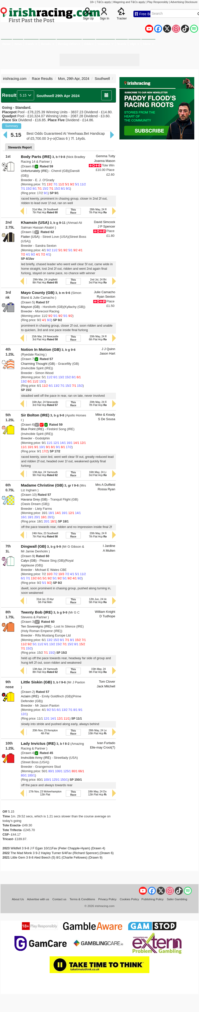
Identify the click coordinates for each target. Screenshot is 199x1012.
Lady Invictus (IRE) (38, 743)
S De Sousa (106, 419)
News (18, 44)
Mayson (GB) (30, 307)
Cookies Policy (129, 899)
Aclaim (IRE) (30, 696)
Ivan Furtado (106, 743)
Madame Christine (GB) (42, 485)
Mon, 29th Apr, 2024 (73, 79)
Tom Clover (107, 681)
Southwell (102, 79)
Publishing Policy (152, 899)
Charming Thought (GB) (38, 364)
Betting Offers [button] (69, 44)
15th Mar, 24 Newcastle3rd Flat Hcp (45, 338)
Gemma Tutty (105, 156)
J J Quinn (108, 349)
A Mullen (109, 550)
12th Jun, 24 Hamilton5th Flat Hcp (101, 601)
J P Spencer (106, 226)
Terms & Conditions (82, 899)
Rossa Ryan (106, 489)
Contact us (59, 899)
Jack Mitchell (106, 686)
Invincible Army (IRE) (36, 757)
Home (6, 44)
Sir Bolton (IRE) (35, 415)
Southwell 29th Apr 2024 (58, 96)
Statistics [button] (105, 44)
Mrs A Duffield (105, 485)
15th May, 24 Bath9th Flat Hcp (101, 670)
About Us (18, 899)
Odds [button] (89, 44)
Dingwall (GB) (33, 546)
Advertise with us (38, 899)
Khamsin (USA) (35, 222)
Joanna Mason (104, 161)
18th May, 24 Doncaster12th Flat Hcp (101, 793)
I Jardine (109, 546)
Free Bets (144, 14)
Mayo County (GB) (38, 292)
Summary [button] (11, 126)
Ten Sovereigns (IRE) (36, 626)
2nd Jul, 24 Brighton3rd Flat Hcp (101, 281)
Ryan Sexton (106, 296)
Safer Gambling (177, 899)
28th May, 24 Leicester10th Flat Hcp (101, 732)
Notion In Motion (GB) (41, 349)
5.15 (25, 95)
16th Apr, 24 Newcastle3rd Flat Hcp (45, 403)
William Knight (105, 612)
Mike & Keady (105, 414)
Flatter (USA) (30, 237)
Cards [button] (31, 44)
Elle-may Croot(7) (102, 747)
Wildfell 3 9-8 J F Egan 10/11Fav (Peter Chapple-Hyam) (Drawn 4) (57, 848)
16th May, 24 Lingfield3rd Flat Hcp (101, 474)
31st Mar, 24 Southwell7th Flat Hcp (45, 211)
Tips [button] (134, 44)
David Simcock (104, 222)
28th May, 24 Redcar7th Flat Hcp (101, 211)
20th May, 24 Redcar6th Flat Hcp (101, 338)
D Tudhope (107, 616)
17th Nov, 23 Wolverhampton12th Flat (45, 793)
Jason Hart (107, 353)
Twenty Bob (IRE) (37, 612)
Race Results (42, 79)
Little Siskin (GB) (36, 682)
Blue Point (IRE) (32, 429)
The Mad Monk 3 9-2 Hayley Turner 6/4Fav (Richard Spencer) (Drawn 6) (62, 853)
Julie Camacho (104, 292)
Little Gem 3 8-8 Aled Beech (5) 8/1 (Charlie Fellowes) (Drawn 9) (56, 857)
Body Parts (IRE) (36, 156)
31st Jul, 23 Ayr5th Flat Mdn (45, 601)
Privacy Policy (107, 899)
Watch (121, 44)
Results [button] (47, 44)
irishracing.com (14, 79)
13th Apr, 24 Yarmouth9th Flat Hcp (45, 474)
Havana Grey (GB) (34, 499)
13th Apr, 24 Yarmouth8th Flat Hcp (45, 670)
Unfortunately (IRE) (34, 171)
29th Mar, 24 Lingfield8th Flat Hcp (45, 281)
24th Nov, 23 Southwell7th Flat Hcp (45, 535)
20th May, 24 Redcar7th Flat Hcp (101, 403)
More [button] (148, 44)
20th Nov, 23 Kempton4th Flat (45, 732)
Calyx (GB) (29, 560)
